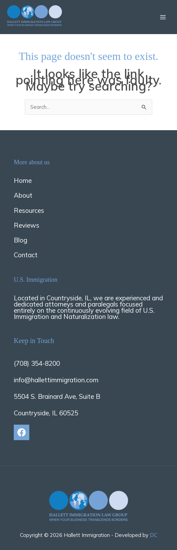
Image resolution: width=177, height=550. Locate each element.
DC (153, 535)
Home (23, 180)
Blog (20, 240)
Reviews (26, 225)
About (23, 195)
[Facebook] (21, 432)
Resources (29, 210)
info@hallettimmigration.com (56, 380)
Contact (26, 255)
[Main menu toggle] (163, 17)
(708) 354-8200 (37, 363)
